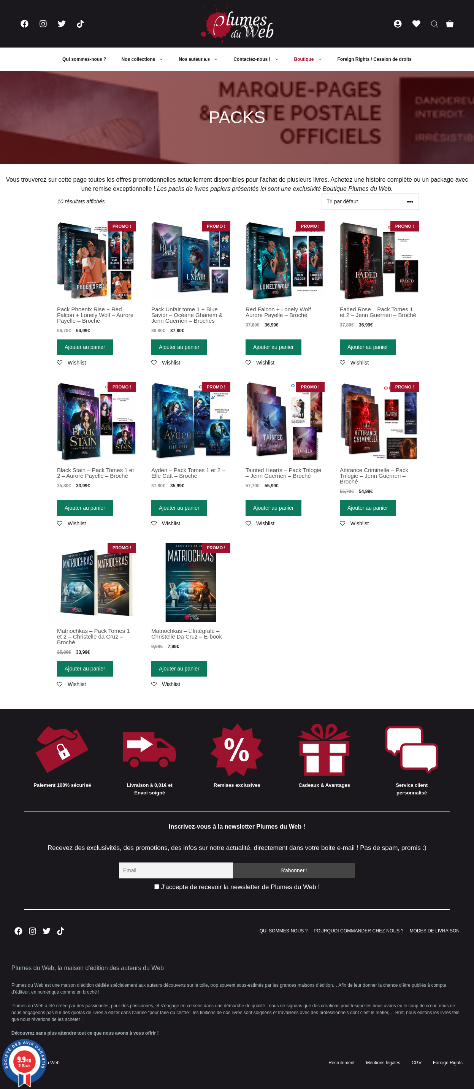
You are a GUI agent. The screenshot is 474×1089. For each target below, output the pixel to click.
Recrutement (341, 1062)
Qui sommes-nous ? (84, 59)
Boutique (312, 59)
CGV (417, 1062)
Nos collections (146, 59)
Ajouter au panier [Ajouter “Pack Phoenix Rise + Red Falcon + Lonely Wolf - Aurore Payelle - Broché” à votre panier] (85, 347)
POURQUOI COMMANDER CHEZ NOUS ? (358, 931)
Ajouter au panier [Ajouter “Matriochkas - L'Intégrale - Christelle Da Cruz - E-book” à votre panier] (179, 669)
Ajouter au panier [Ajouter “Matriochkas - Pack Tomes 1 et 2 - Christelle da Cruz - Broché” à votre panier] (85, 669)
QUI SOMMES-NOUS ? (284, 931)
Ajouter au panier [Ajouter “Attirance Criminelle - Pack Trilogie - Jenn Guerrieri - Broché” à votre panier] (367, 508)
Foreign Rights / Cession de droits (375, 59)
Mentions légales (383, 1062)
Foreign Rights (448, 1062)
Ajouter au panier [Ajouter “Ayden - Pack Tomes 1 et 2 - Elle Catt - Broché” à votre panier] (179, 508)
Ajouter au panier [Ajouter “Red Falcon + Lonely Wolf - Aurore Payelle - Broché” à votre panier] (273, 347)
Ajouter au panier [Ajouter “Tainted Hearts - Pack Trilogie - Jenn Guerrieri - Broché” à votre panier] (273, 508)
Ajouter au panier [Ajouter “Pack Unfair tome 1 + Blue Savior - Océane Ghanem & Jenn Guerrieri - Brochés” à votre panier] (179, 347)
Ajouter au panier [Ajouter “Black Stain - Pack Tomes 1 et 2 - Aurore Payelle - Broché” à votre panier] (85, 508)
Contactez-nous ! (259, 59)
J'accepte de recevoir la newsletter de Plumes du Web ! (237, 887)
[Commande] (370, 201)
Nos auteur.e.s (202, 59)
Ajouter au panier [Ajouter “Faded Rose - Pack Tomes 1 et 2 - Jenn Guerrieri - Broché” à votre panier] (367, 347)
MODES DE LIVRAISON (435, 931)
